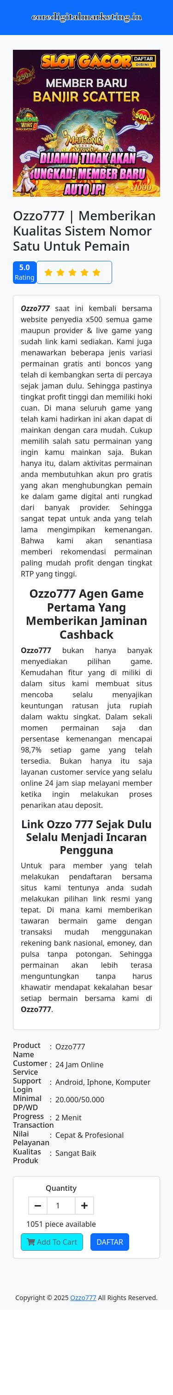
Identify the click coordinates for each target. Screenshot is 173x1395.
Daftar (109, 1242)
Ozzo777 (83, 1297)
